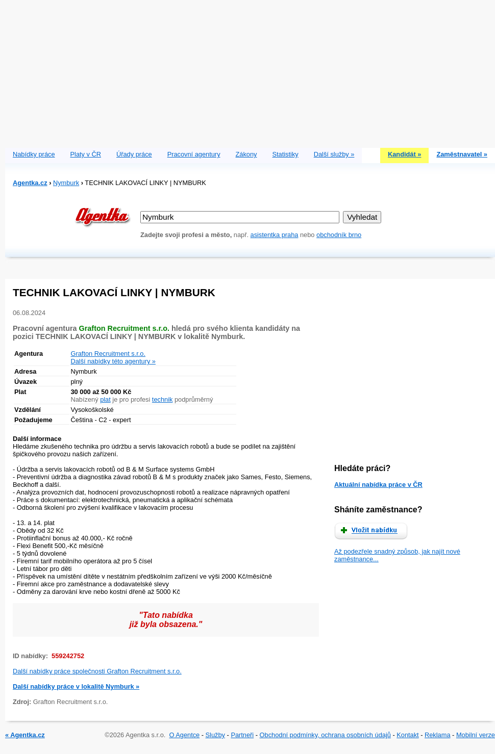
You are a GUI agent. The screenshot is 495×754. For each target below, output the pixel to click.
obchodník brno (338, 235)
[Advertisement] (250, 71)
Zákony (246, 154)
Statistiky (286, 154)
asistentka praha (275, 235)
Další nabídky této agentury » (113, 361)
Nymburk (66, 183)
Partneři (242, 735)
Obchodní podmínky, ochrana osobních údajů (325, 735)
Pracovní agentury (193, 154)
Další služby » (334, 154)
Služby (215, 735)
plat (105, 399)
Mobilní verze (475, 735)
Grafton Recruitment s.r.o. (108, 353)
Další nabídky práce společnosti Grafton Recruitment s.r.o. (97, 671)
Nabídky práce (34, 154)
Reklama (438, 735)
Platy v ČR (85, 154)
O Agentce (184, 735)
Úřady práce (134, 154)
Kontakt (407, 735)
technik (162, 399)
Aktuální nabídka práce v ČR (378, 484)
